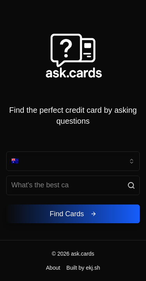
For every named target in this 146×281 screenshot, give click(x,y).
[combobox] (73, 161)
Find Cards (72, 214)
